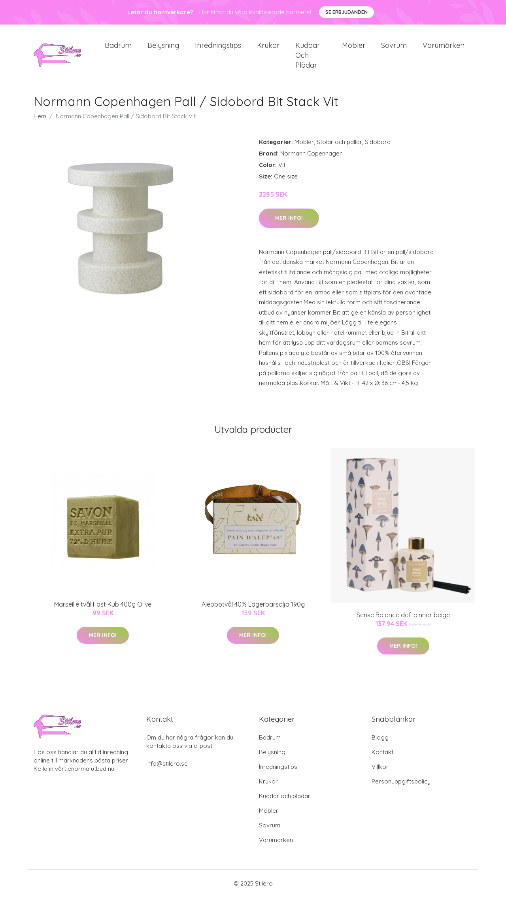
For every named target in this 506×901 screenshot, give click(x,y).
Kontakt (382, 756)
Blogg (380, 741)
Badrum (118, 47)
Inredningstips (218, 47)
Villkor (380, 770)
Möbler (353, 47)
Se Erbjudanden (346, 12)
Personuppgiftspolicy (401, 785)
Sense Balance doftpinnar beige (403, 619)
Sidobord (378, 146)
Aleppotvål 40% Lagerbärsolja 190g (253, 608)
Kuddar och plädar (307, 57)
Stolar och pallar (339, 146)
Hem (40, 120)
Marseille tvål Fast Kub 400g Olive (102, 608)
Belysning (163, 47)
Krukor (268, 47)
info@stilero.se (167, 767)
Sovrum (394, 47)
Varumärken (443, 47)
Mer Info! (289, 222)
